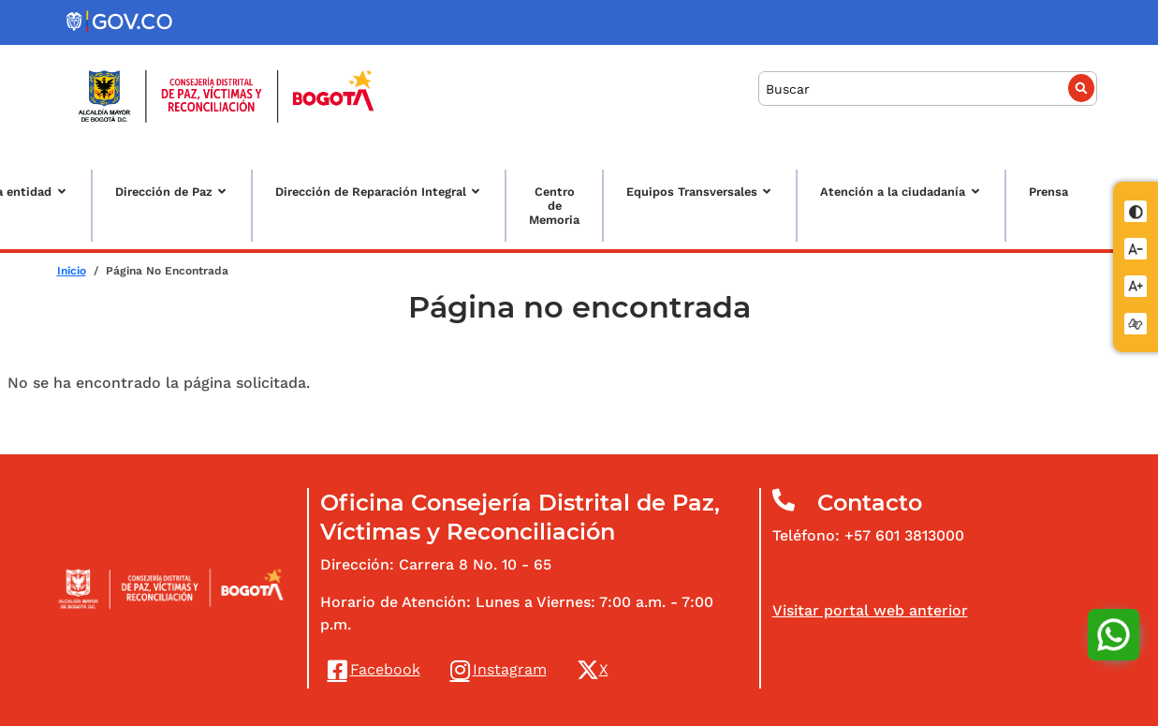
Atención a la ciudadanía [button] (892, 192)
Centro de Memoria (554, 206)
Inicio (71, 270)
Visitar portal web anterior (870, 610)
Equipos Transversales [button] (691, 192)
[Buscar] (927, 88)
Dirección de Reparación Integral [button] (370, 192)
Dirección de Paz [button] (164, 192)
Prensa (1048, 192)
